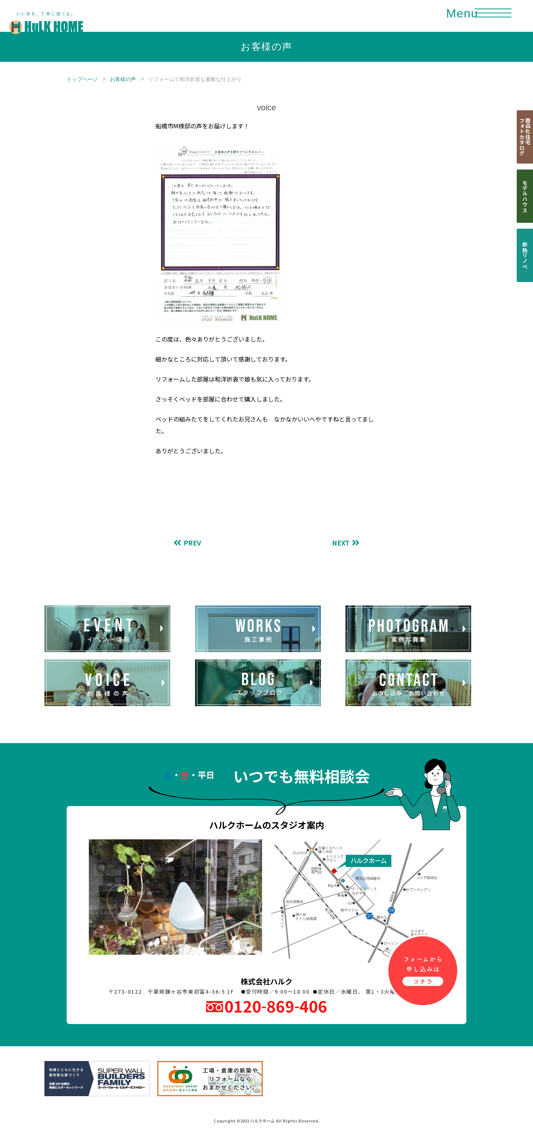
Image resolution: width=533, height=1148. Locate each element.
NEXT (340, 543)
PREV (192, 543)
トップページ (82, 79)
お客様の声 (123, 79)
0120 (275, 1006)
